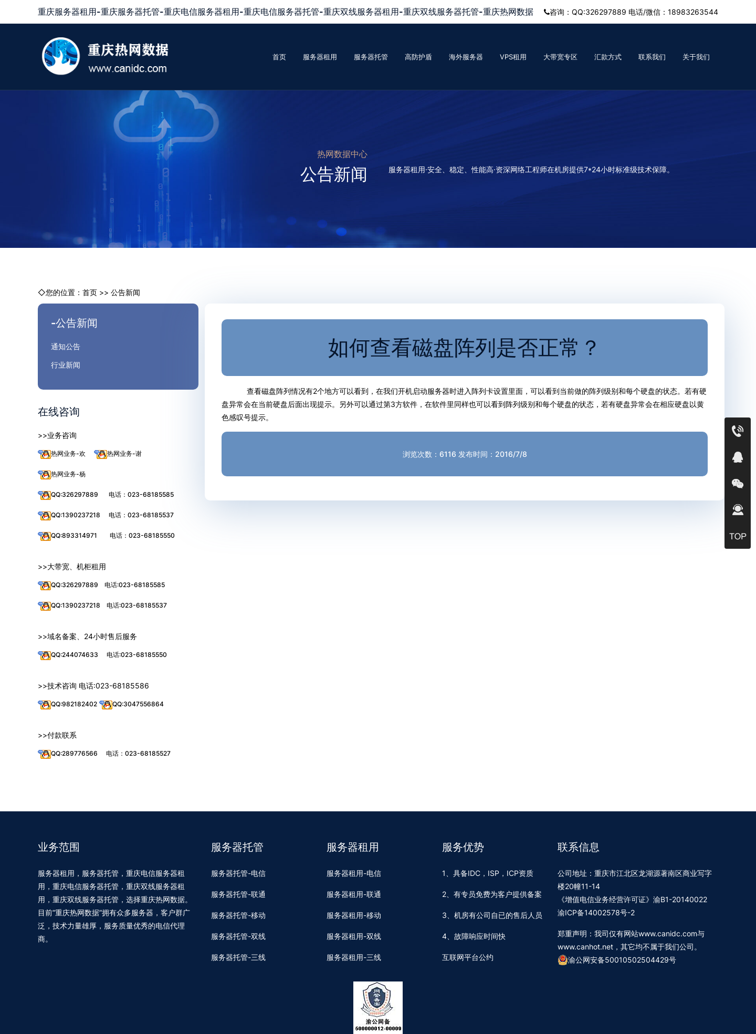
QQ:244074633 (68, 655)
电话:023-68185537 (137, 605)
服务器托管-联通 (238, 894)
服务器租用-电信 (354, 873)
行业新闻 (65, 364)
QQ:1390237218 (69, 515)
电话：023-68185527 (138, 753)
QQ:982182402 (67, 704)
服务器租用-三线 (354, 957)
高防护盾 (418, 57)
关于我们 (696, 57)
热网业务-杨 (62, 474)
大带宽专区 (560, 57)
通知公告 (65, 346)
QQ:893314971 (67, 535)
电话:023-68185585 (134, 585)
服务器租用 (320, 57)
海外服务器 (466, 57)
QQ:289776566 (68, 753)
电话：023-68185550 (142, 535)
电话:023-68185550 (137, 655)
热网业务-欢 (62, 454)
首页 (279, 57)
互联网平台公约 (468, 957)
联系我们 (652, 57)
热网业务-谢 (118, 454)
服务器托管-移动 (238, 915)
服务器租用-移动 (354, 915)
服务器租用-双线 (354, 936)
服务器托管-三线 (238, 957)
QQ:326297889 (68, 494)
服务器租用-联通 (354, 894)
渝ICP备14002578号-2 (596, 912)
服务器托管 (371, 57)
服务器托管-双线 (238, 936)
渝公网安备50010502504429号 (617, 960)
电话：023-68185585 (141, 494)
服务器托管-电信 (238, 873)
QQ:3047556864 (131, 704)
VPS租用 (513, 57)
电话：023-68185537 (141, 515)
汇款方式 (608, 57)
